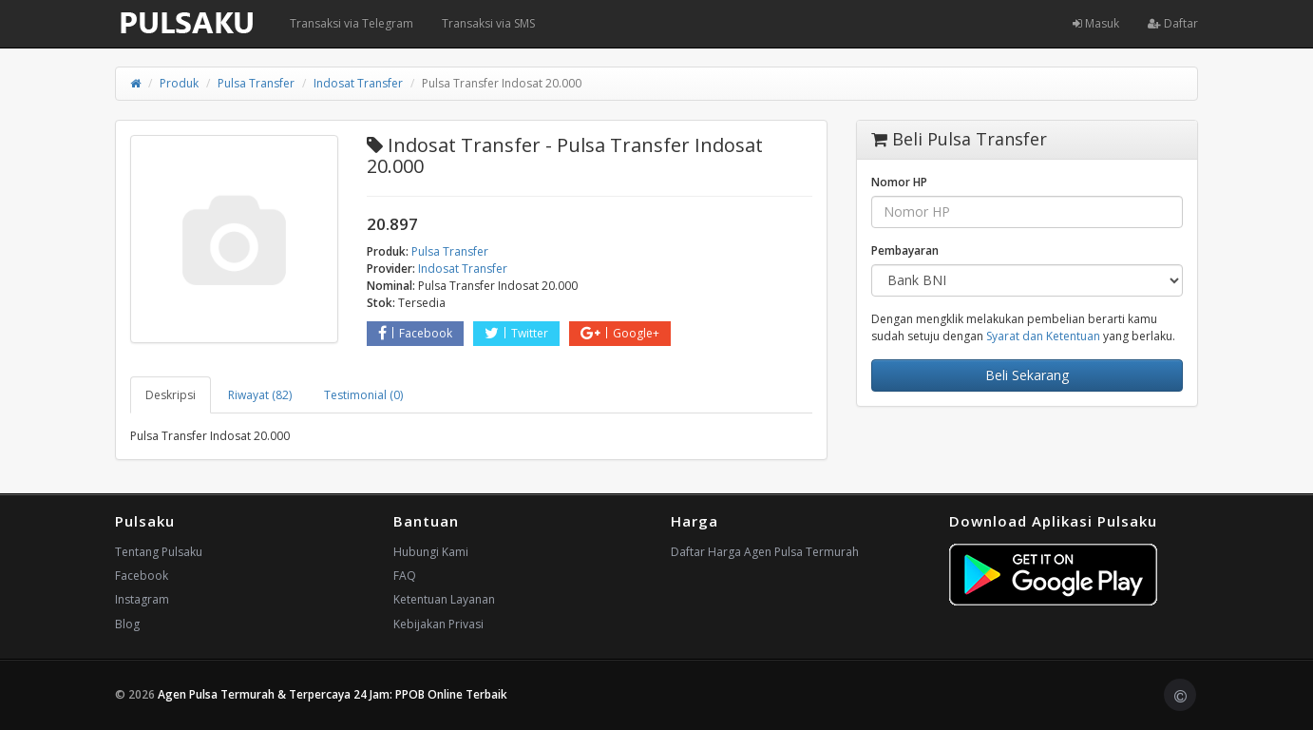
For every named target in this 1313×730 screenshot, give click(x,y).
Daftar (1173, 23)
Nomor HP (899, 182)
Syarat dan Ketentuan (1043, 336)
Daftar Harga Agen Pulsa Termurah (765, 552)
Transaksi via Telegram (351, 23)
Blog (127, 624)
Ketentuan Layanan (444, 599)
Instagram (142, 599)
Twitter (516, 333)
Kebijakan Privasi (438, 624)
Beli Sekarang (1027, 375)
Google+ (619, 333)
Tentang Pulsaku (158, 552)
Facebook (415, 333)
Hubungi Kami (430, 552)
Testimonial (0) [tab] (363, 395)
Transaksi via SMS (488, 23)
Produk (179, 83)
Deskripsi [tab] (170, 395)
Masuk (1096, 23)
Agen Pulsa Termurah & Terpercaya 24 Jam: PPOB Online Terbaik (332, 694)
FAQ (404, 575)
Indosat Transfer (358, 83)
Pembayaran (905, 250)
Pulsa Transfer (256, 83)
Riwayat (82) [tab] (260, 395)
